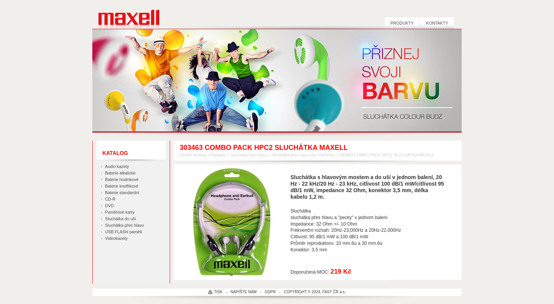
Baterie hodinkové (121, 179)
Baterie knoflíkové (121, 186)
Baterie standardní (122, 192)
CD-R (110, 199)
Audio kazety (117, 166)
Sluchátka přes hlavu (124, 225)
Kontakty (437, 23)
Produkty (402, 23)
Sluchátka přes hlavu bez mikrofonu (303, 155)
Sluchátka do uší (120, 218)
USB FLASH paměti (123, 231)
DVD (109, 205)
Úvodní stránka (193, 155)
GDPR (270, 292)
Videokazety (116, 238)
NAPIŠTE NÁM (243, 292)
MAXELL (126, 14)
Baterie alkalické (120, 173)
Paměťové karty (120, 212)
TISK (218, 292)
